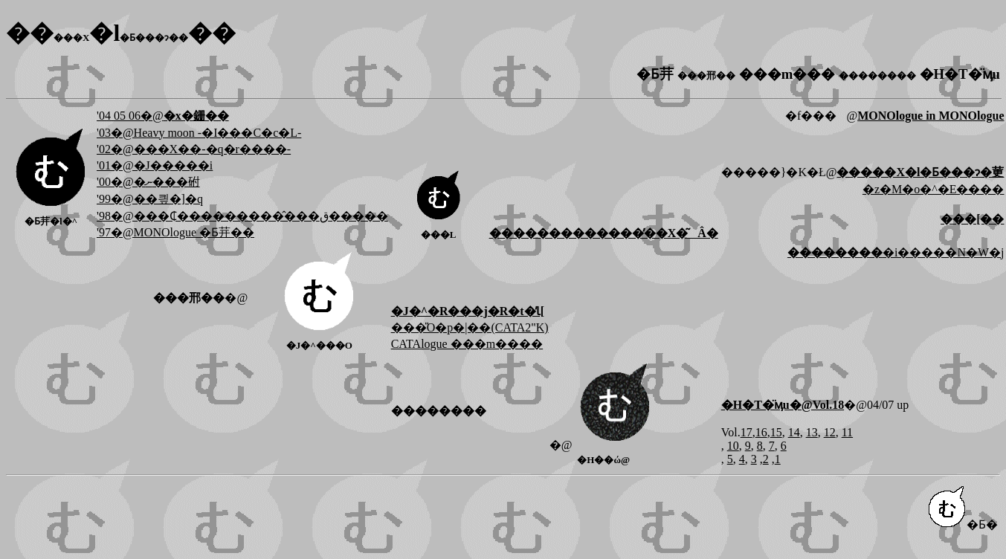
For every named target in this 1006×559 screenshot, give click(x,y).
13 (812, 432)
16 (761, 432)
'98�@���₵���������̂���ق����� (242, 216)
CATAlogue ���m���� (467, 343)
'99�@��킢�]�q (150, 199)
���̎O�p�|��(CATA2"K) (470, 327)
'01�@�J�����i (155, 165)
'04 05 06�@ (163, 115)
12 (830, 432)
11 (847, 432)
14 (794, 432)
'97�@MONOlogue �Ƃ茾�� (175, 232)
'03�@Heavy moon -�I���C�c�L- (199, 132)
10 (733, 445)
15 (776, 432)
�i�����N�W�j (896, 252)
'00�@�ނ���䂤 (148, 181)
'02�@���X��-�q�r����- (194, 149)
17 (746, 432)
